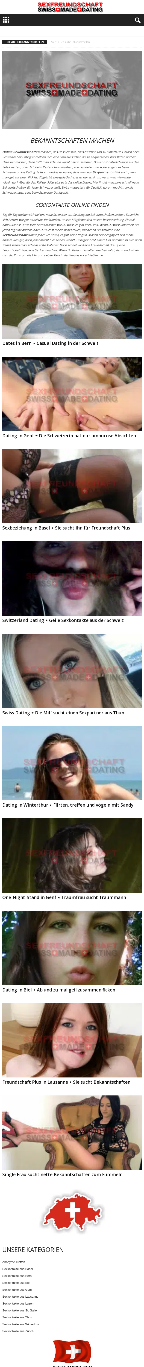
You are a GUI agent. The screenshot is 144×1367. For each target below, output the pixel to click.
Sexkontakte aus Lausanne (20, 1296)
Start (53, 42)
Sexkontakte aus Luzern (18, 1303)
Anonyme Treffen (13, 1262)
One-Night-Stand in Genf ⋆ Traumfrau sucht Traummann (64, 897)
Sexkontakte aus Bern (17, 1276)
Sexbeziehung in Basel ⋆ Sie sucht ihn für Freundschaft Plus (66, 528)
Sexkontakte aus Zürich (18, 1331)
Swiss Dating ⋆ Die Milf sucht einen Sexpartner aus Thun (63, 713)
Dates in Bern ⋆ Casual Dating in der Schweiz (50, 343)
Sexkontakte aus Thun (17, 1317)
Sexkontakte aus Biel (16, 1282)
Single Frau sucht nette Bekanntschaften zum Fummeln (62, 1175)
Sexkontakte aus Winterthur (20, 1324)
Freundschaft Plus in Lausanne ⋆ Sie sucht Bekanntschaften (66, 1082)
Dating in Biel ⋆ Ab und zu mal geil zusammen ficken (58, 990)
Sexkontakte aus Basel (17, 1269)
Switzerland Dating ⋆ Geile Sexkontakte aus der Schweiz (63, 620)
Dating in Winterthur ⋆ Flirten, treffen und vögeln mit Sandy (67, 805)
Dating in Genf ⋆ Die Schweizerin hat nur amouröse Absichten (69, 436)
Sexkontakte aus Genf (17, 1289)
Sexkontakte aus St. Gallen (20, 1310)
